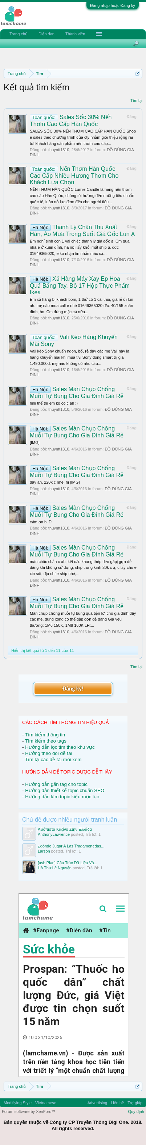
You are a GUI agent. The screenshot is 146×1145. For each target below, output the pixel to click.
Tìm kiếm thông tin (45, 734)
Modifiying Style (18, 1103)
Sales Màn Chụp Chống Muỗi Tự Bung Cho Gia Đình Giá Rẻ (76, 431)
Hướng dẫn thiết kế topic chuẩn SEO (64, 790)
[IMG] (35, 442)
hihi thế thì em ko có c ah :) (54, 403)
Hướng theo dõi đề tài (48, 753)
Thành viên (75, 34)
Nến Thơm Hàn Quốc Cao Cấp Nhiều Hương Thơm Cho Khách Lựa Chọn (74, 175)
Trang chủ (18, 34)
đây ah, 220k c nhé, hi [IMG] (55, 482)
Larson (44, 851)
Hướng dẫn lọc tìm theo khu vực (59, 747)
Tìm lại (136, 100)
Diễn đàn (46, 34)
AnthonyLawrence (54, 834)
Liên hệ (117, 1103)
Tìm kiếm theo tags (45, 741)
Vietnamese (45, 1103)
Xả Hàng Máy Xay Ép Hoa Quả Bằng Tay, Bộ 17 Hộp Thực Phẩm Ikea (80, 285)
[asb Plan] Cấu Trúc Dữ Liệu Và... (67, 863)
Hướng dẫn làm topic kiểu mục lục (62, 796)
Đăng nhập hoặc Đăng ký (112, 5)
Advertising (97, 1103)
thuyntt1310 (58, 149)
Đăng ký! (73, 688)
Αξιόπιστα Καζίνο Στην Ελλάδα (65, 829)
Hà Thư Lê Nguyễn (55, 868)
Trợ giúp (134, 1103)
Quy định (136, 1111)
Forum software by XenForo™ (28, 1111)
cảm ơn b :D (41, 522)
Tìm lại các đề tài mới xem (53, 759)
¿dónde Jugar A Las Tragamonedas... (71, 846)
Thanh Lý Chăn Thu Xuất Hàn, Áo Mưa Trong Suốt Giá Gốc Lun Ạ (82, 230)
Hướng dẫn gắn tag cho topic (56, 784)
